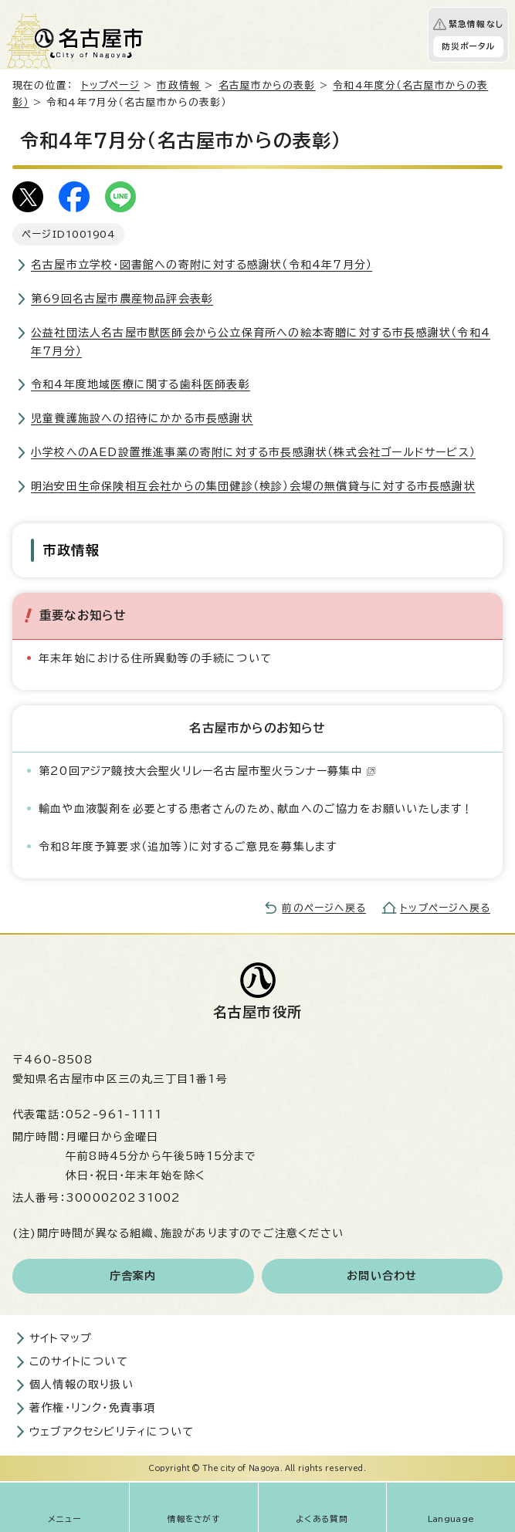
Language (451, 1519)
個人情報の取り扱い (81, 1384)
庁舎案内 (133, 1275)
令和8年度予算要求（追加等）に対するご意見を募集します (188, 846)
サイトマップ (60, 1338)
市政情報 (179, 85)
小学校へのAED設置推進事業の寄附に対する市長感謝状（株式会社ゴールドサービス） (253, 452)
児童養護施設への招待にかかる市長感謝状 (142, 418)
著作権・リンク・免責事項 (92, 1407)
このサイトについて (78, 1361)
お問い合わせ (382, 1275)
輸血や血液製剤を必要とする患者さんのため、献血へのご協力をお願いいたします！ (256, 808)
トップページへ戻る (445, 908)
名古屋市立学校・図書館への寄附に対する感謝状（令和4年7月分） (201, 264)
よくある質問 (322, 1519)
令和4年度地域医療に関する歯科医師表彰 (140, 384)
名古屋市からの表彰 (267, 85)
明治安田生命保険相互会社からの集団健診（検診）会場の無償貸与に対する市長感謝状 (253, 486)
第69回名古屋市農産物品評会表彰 (122, 298)
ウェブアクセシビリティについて (111, 1431)
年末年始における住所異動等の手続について (155, 658)
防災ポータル (468, 46)
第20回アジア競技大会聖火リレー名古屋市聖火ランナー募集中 (207, 771)
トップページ (110, 85)
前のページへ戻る (324, 908)
